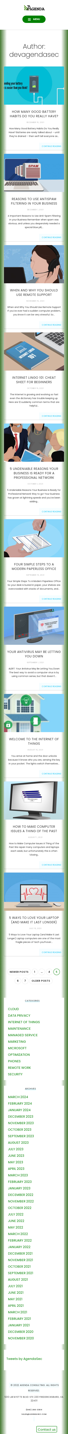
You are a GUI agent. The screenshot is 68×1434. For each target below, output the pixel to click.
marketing (17, 1041)
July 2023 (15, 1149)
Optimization (19, 1054)
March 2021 (17, 1312)
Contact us (47, 1429)
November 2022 (21, 1201)
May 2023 (15, 1162)
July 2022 (16, 1214)
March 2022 (18, 1234)
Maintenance (19, 1028)
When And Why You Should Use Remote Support (34, 292)
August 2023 (18, 1142)
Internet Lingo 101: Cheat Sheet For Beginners (34, 379)
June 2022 (16, 1221)
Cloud (13, 1009)
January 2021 (19, 1325)
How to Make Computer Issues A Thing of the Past (34, 828)
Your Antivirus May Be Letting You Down (34, 654)
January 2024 (19, 1110)
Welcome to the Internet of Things (34, 741)
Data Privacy (19, 1015)
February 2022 (20, 1240)
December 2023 (20, 1116)
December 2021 (20, 1253)
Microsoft (17, 1048)
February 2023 (20, 1182)
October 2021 (19, 1266)
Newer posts (19, 972)
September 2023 (21, 1136)
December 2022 (20, 1195)
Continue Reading (51, 146)
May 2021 (15, 1299)
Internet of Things (24, 1022)
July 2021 (15, 1286)
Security (15, 1074)
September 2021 (20, 1273)
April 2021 (16, 1305)
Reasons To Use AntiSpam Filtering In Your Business (34, 201)
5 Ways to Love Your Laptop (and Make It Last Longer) (34, 919)
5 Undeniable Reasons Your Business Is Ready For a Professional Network (34, 473)
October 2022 (19, 1208)
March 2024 (18, 1097)
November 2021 (20, 1260)
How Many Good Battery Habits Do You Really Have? (34, 113)
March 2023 (18, 1175)
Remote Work (19, 1067)
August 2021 (18, 1279)
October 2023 (19, 1129)
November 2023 (21, 1123)
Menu (36, 19)
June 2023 (16, 1155)
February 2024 (20, 1103)
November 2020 (21, 1338)
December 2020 (20, 1332)
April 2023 (16, 1168)
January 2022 (19, 1247)
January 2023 (19, 1188)
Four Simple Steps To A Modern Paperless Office (34, 566)
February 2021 (19, 1318)
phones (14, 1061)
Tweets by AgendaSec (24, 1359)
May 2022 (15, 1227)
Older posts (41, 981)
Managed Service (23, 1035)
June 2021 (16, 1292)
